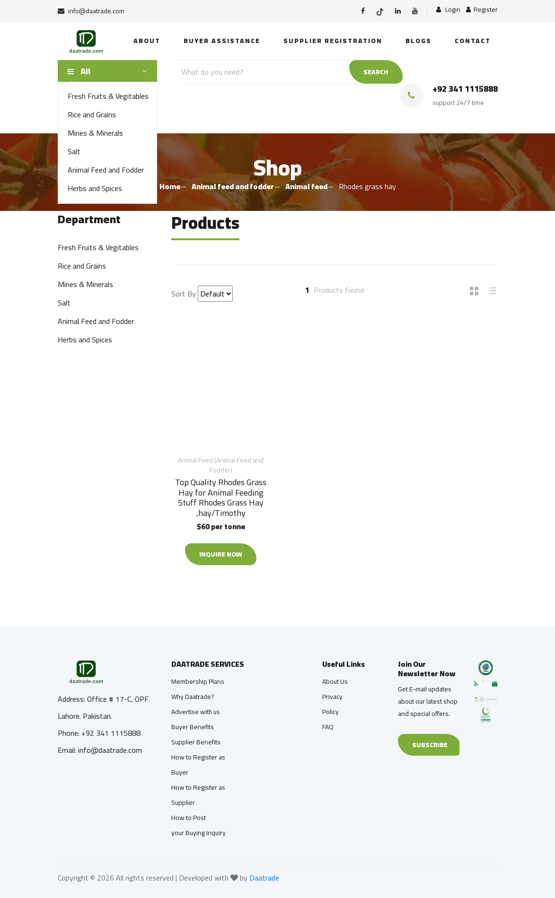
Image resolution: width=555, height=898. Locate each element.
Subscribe (430, 745)
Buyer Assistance (222, 41)
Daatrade (264, 878)
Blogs (418, 41)
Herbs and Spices (95, 188)
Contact (473, 41)
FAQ (328, 727)
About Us (335, 681)
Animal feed (306, 186)
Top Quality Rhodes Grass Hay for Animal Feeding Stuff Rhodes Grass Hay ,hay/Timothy (220, 497)
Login (448, 10)
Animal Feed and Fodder (106, 170)
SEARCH (375, 72)
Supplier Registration (332, 41)
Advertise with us (195, 712)
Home (169, 186)
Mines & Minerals (95, 133)
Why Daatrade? (192, 696)
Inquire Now (220, 554)
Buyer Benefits (192, 727)
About (146, 41)
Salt (74, 151)
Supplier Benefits (195, 742)
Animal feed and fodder (233, 186)
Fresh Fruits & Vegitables (108, 96)
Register (482, 10)
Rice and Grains (92, 114)
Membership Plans (197, 681)
